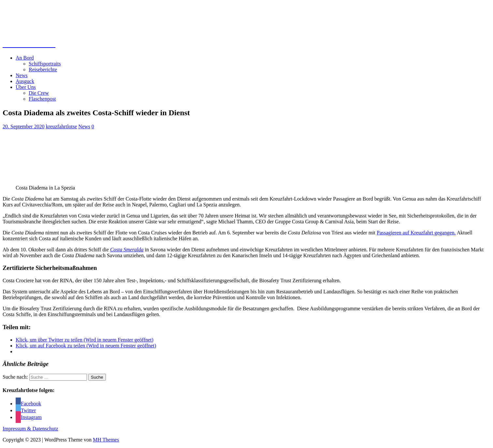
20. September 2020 (23, 126)
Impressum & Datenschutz (30, 428)
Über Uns (26, 87)
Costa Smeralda (127, 249)
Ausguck (25, 81)
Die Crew (39, 93)
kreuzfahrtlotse (61, 126)
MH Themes (106, 439)
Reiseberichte (43, 69)
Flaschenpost (42, 99)
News (21, 75)
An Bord (25, 58)
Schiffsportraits (45, 63)
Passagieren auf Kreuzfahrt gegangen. (416, 232)
